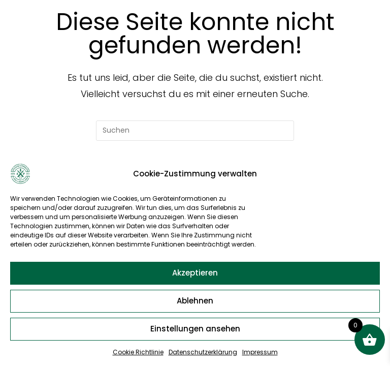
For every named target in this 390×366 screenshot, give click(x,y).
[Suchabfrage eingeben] (195, 130)
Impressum (260, 352)
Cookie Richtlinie (138, 352)
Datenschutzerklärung (203, 352)
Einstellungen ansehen (195, 328)
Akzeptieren (195, 272)
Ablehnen (195, 300)
